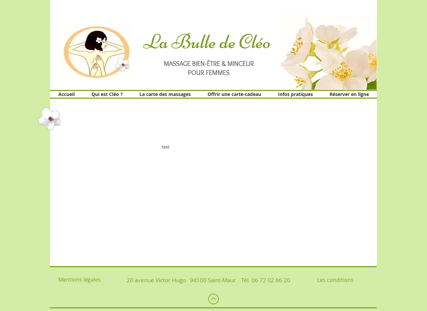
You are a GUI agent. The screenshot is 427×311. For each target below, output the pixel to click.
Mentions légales (79, 279)
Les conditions (335, 280)
